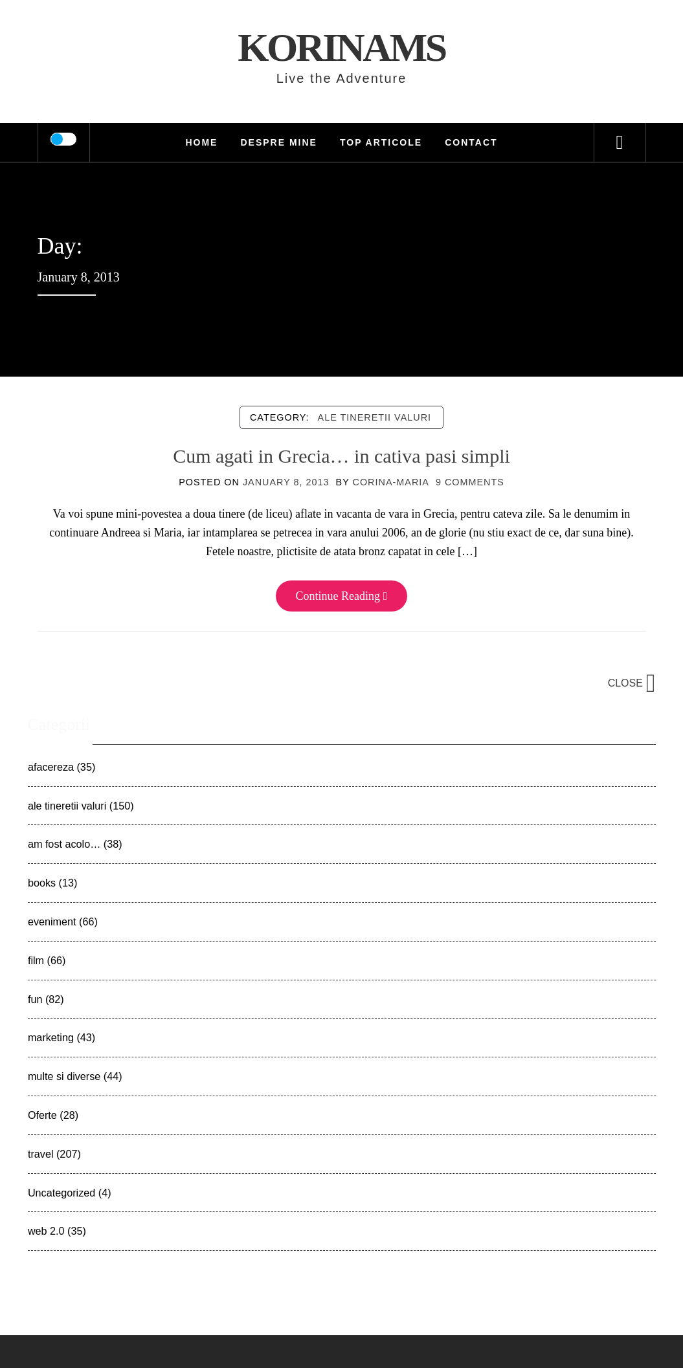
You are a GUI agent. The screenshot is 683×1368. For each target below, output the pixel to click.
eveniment (52, 921)
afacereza (51, 767)
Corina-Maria (391, 482)
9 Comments (470, 482)
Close (632, 683)
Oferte (42, 1115)
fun (35, 999)
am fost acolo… (64, 844)
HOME (201, 142)
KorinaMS (341, 47)
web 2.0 (46, 1231)
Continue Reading (341, 596)
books (42, 882)
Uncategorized (61, 1192)
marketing (51, 1037)
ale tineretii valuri (374, 417)
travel (41, 1154)
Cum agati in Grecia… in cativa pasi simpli (341, 456)
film (36, 960)
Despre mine (278, 142)
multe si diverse (64, 1076)
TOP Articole (381, 142)
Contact (471, 142)
